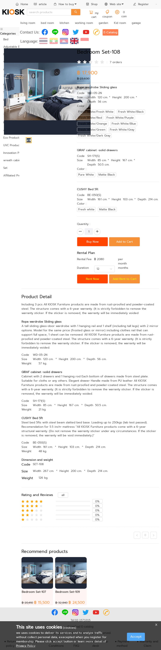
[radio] (79, 62)
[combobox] (104, 269)
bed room (47, 23)
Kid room (120, 23)
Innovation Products (9, 153)
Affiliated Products (9, 175)
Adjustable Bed (9, 47)
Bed (5, 39)
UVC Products (9, 145)
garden (103, 23)
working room (84, 23)
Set (5, 168)
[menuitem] (22, 4)
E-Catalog (110, 32)
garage (136, 23)
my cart (94, 15)
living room (27, 23)
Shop (92, 4)
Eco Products (9, 138)
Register (141, 4)
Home (22, 4)
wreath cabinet (9, 160)
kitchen (64, 23)
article (40, 4)
